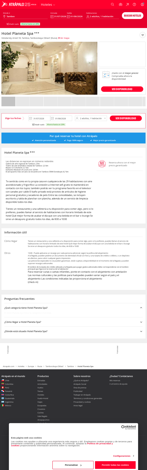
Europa (31, 366)
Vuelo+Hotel (42, 398)
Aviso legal (78, 405)
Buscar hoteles (132, 15)
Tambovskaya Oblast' (55, 366)
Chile (7, 380)
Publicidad (78, 391)
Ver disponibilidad (126, 118)
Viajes (39, 402)
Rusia (39, 366)
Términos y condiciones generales (88, 398)
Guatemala (9, 398)
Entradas (41, 380)
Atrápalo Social (80, 384)
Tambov (70, 366)
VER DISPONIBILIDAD (122, 89)
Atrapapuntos (43, 420)
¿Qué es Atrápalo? (81, 380)
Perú (7, 387)
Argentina (9, 402)
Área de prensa (80, 387)
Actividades (42, 384)
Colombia (9, 384)
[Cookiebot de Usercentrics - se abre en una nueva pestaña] (123, 426)
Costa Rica (9, 394)
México (8, 405)
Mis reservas (115, 380)
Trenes (40, 391)
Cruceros (41, 409)
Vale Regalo (42, 416)
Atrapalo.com (8, 366)
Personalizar (73, 463)
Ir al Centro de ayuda (118, 384)
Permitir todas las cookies (115, 463)
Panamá (8, 391)
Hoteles (21, 366)
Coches (40, 412)
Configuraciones (121, 454)
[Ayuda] (134, 4)
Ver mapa (63, 38)
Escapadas (41, 405)
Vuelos (40, 387)
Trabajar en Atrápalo (82, 394)
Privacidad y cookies (82, 402)
